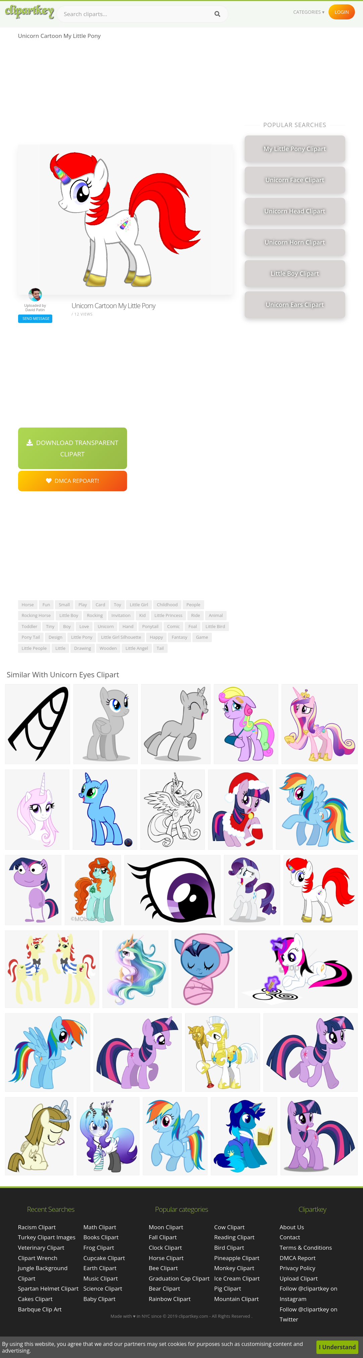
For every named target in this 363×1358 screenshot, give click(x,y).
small (64, 605)
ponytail (150, 626)
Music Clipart (100, 1278)
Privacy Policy (297, 1268)
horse (28, 605)
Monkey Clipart (234, 1268)
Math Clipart (99, 1227)
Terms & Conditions (306, 1247)
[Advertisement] (125, 94)
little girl (139, 605)
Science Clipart (102, 1288)
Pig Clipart (227, 1288)
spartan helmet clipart (48, 1288)
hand (127, 626)
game (202, 637)
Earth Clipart (100, 1268)
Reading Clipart (234, 1237)
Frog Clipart (98, 1247)
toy (117, 605)
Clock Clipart (165, 1247)
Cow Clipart (229, 1227)
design (55, 637)
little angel (136, 648)
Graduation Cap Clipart (179, 1278)
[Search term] (142, 14)
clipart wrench (38, 1258)
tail (160, 648)
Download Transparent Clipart (72, 448)
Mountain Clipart (236, 1299)
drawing (82, 648)
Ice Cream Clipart (237, 1278)
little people (34, 648)
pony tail (31, 637)
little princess (169, 615)
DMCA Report (297, 1258)
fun (46, 605)
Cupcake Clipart (104, 1258)
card (100, 605)
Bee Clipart (163, 1268)
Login (342, 12)
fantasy (179, 637)
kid (142, 615)
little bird (215, 626)
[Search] (217, 14)
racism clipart (37, 1227)
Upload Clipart (299, 1278)
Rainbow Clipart (170, 1299)
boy (67, 626)
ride (195, 615)
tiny (50, 626)
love (84, 626)
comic (173, 626)
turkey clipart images (47, 1237)
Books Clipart (101, 1237)
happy (156, 637)
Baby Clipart (99, 1299)
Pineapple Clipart (236, 1258)
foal (192, 626)
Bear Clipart (164, 1288)
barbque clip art (40, 1309)
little (60, 648)
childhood (167, 605)
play (82, 605)
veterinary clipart (41, 1247)
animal (216, 615)
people (193, 605)
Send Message (35, 318)
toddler (30, 626)
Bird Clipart (229, 1247)
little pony (81, 637)
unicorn (106, 626)
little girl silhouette (121, 637)
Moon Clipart (166, 1227)
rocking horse (36, 615)
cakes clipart (35, 1299)
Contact (290, 1237)
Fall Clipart (163, 1237)
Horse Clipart (166, 1258)
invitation (121, 615)
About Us (292, 1227)
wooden (108, 648)
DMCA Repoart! (72, 481)
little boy (68, 615)
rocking (95, 615)
